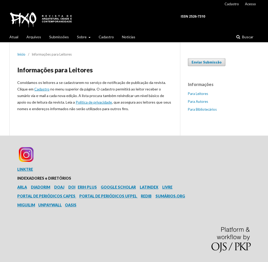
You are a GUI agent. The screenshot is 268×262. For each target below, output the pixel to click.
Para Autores (198, 101)
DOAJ (59, 187)
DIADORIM (40, 187)
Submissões (59, 37)
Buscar (247, 37)
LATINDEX (149, 187)
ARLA (22, 187)
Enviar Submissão (207, 62)
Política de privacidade (94, 102)
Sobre (82, 37)
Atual (13, 37)
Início (21, 54)
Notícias (128, 37)
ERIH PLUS (87, 187)
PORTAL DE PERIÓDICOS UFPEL (108, 196)
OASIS (70, 205)
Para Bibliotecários (202, 109)
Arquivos (33, 37)
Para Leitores (198, 94)
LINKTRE (25, 169)
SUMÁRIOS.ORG (170, 196)
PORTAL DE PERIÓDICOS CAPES (46, 196)
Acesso (250, 4)
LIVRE (167, 187)
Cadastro (106, 37)
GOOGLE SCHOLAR (118, 187)
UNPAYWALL (50, 205)
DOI (71, 187)
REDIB (146, 196)
